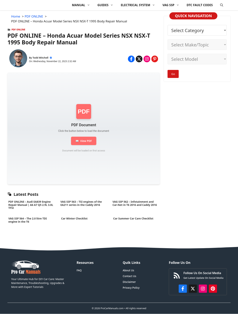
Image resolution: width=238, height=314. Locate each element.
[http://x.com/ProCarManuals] (193, 289)
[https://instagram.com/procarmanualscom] (203, 289)
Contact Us (129, 276)
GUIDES (107, 5)
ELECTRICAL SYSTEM (140, 5)
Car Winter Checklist (74, 218)
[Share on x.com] (139, 59)
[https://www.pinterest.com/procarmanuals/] (213, 289)
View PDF (83, 141)
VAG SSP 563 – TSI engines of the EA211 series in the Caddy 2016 (81, 203)
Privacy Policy (131, 287)
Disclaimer (129, 282)
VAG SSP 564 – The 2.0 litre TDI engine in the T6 (27, 220)
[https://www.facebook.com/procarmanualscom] (183, 289)
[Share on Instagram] (147, 59)
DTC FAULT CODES (200, 5)
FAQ (79, 270)
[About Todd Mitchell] (18, 59)
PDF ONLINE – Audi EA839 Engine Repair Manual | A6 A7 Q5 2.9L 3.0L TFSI (30, 205)
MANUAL (83, 5)
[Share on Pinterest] (154, 59)
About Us (128, 270)
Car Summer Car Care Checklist (133, 218)
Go (173, 74)
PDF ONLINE (18, 29)
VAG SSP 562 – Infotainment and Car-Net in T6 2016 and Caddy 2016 (134, 203)
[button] (221, 5)
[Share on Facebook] (131, 59)
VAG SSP (173, 5)
